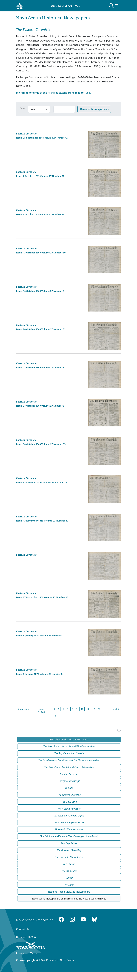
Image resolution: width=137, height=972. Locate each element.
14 (55, 716)
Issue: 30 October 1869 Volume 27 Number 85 (40, 444)
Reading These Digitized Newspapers (69, 891)
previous (23, 709)
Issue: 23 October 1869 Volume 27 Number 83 (40, 367)
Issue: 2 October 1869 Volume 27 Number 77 (40, 175)
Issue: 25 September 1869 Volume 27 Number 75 (42, 137)
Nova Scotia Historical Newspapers (69, 739)
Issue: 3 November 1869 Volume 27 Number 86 (41, 482)
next (116, 709)
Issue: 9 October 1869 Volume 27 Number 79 (40, 214)
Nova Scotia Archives (65, 5)
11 (88, 709)
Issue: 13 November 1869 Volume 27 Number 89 (42, 520)
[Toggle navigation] (114, 5)
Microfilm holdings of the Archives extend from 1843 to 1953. (53, 92)
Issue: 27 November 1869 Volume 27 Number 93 (42, 597)
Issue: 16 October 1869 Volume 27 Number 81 (40, 290)
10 (82, 709)
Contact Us (22, 929)
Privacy (20, 953)
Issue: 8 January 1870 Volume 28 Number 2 (39, 673)
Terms (33, 953)
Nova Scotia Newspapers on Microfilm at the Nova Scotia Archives (69, 898)
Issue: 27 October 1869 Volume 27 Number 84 (40, 405)
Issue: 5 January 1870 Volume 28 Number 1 (39, 635)
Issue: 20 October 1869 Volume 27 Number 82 (40, 329)
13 (99, 709)
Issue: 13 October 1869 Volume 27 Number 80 (40, 252)
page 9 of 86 (41, 711)
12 (93, 709)
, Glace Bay (69, 850)
